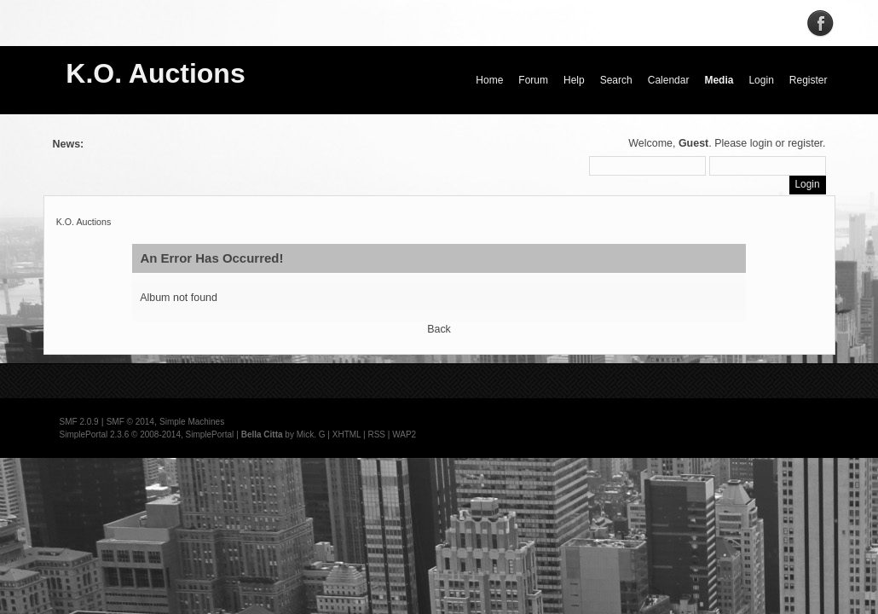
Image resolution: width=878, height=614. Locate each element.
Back (439, 329)
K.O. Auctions (155, 73)
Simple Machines (191, 421)
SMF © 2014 (130, 421)
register (805, 143)
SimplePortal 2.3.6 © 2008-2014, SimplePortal (147, 434)
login (761, 143)
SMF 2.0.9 (79, 421)
